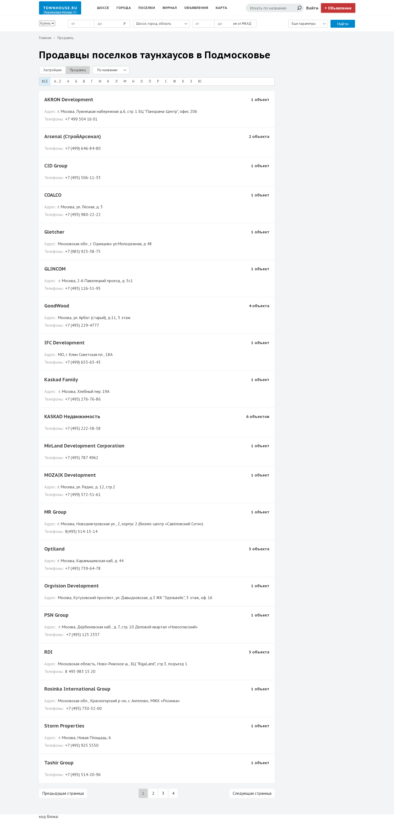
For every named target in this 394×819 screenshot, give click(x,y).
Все (45, 81)
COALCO (52, 195)
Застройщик (52, 70)
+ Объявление (338, 8)
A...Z (57, 81)
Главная (45, 38)
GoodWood (56, 306)
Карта (221, 8)
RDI (48, 652)
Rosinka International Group (77, 689)
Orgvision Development (71, 586)
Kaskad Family (61, 380)
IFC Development (64, 343)
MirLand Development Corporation (84, 446)
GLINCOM (55, 269)
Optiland (54, 549)
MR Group (55, 512)
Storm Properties (64, 726)
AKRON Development (68, 100)
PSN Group (56, 615)
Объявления (196, 8)
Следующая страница (252, 793)
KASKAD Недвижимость (72, 416)
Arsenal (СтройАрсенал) (72, 136)
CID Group (55, 166)
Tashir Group (59, 763)
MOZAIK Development (70, 475)
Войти (312, 8)
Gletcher (54, 232)
